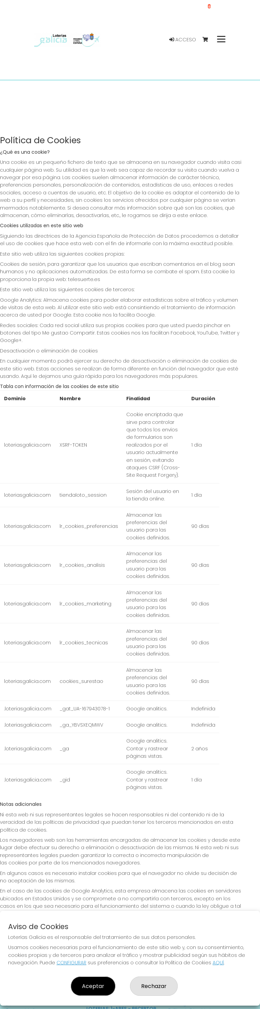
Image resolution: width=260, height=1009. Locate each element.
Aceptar (93, 986)
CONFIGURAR (71, 962)
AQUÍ (218, 962)
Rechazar (154, 986)
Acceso (182, 39)
